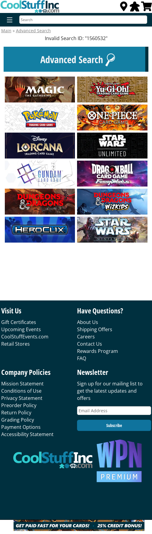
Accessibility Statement (27, 434)
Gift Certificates (18, 322)
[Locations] (123, 8)
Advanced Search (33, 30)
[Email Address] (114, 410)
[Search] (83, 19)
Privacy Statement (21, 398)
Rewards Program (97, 351)
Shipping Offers (94, 329)
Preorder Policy (18, 405)
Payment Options (21, 427)
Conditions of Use (21, 391)
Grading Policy (17, 419)
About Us (87, 322)
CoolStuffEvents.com (24, 336)
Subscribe (114, 425)
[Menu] (8, 20)
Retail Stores (15, 344)
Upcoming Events (21, 329)
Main (6, 30)
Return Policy (16, 412)
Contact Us (89, 344)
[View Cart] (146, 8)
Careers (86, 336)
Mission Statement (22, 383)
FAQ (81, 358)
